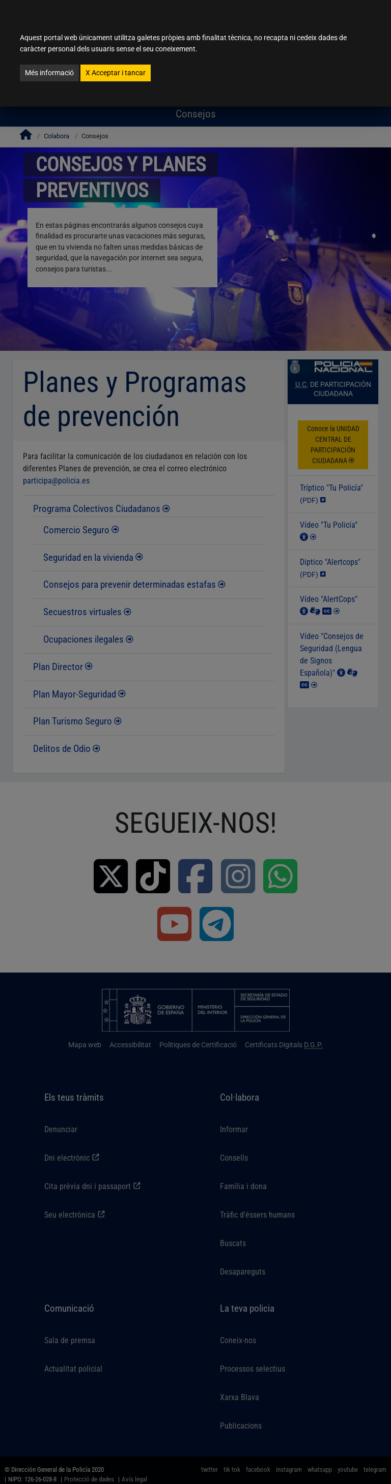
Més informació (49, 73)
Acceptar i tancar (116, 73)
